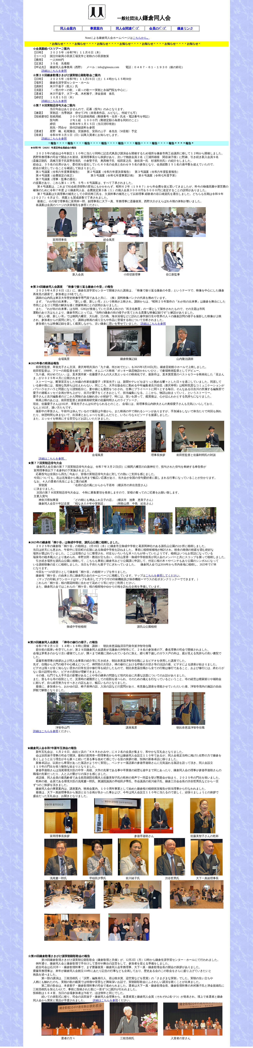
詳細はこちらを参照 (54, 70)
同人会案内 (68, 28)
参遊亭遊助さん (147, 764)
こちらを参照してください (162, 576)
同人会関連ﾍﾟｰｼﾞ (128, 28)
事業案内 (96, 28)
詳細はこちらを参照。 (53, 460)
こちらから (140, 37)
